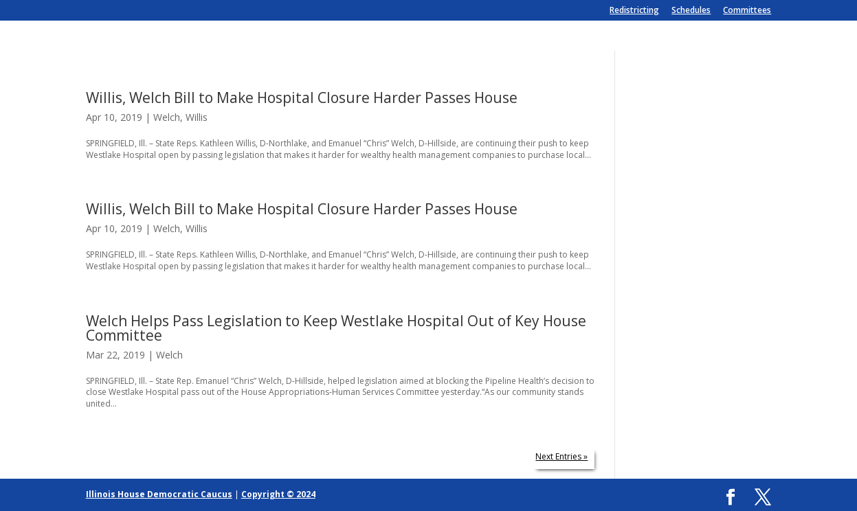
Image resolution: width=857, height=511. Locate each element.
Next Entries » (561, 456)
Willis (197, 117)
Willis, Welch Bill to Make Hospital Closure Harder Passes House (301, 97)
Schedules (691, 11)
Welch (166, 117)
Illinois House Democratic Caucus (159, 494)
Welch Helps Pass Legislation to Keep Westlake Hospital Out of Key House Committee (336, 328)
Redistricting (634, 11)
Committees (747, 11)
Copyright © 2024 (278, 494)
